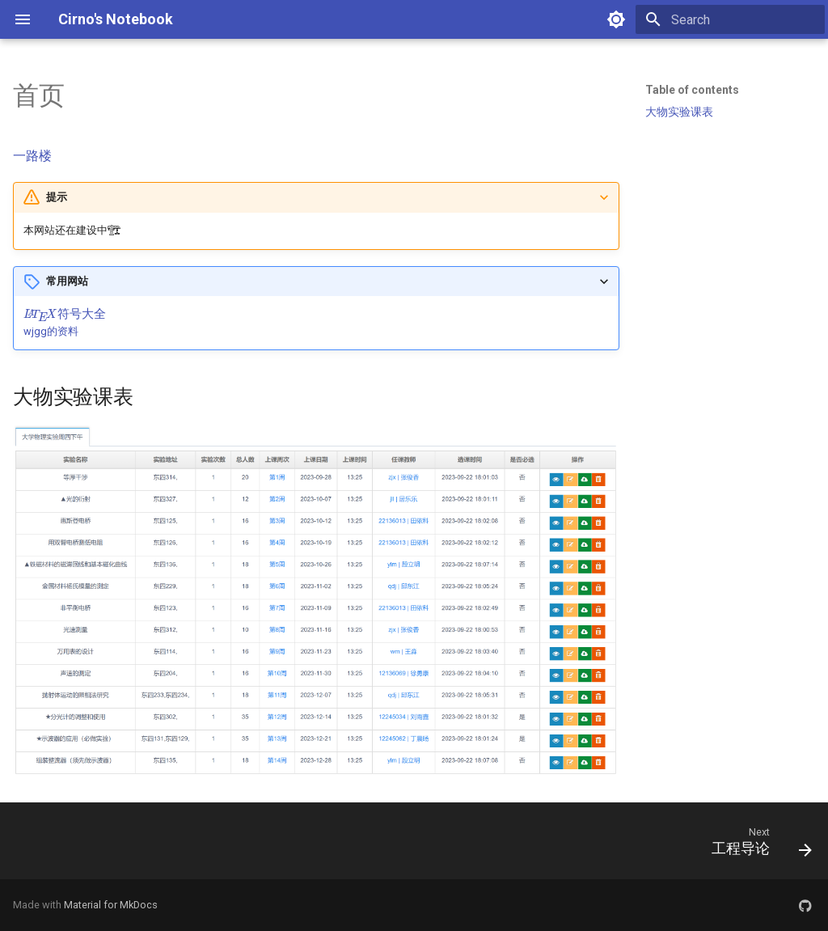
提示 (56, 197)
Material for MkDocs (111, 905)
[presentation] (64, 314)
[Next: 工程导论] (756, 846)
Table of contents (692, 89)
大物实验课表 (679, 111)
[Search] (730, 19)
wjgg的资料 (50, 331)
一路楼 (32, 155)
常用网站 (67, 281)
